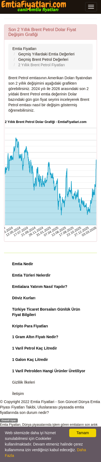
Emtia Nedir (22, 264)
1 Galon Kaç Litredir (30, 359)
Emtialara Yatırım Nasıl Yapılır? (39, 286)
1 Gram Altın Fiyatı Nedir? (35, 337)
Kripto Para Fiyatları (30, 326)
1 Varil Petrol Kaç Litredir (34, 348)
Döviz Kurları (23, 298)
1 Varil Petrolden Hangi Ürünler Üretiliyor (48, 371)
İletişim (18, 393)
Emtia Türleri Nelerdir (31, 275)
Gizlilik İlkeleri (23, 382)
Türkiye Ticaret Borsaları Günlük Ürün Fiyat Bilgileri (46, 312)
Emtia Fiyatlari (42, 402)
